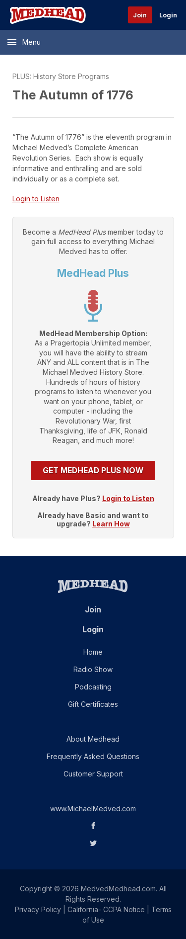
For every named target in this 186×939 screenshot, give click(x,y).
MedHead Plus (93, 273)
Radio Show (93, 669)
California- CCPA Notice (106, 909)
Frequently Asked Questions (93, 756)
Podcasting (93, 687)
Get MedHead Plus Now (93, 470)
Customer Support (93, 773)
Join (140, 15)
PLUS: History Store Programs (60, 76)
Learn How (111, 523)
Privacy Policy (38, 909)
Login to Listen (36, 198)
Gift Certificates (93, 704)
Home (93, 652)
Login (168, 15)
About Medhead (93, 739)
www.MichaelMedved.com (93, 808)
